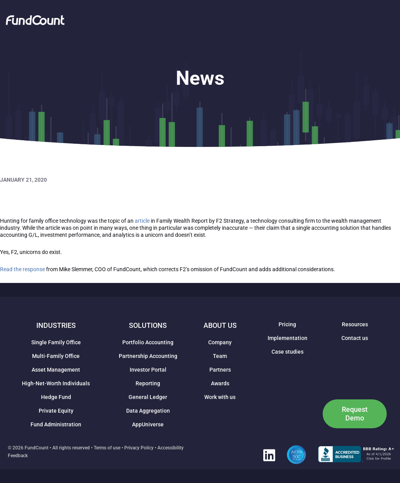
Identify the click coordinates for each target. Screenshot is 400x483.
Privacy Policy (139, 448)
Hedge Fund (56, 397)
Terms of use (107, 448)
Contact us (354, 338)
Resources (355, 324)
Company (220, 342)
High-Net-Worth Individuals (56, 383)
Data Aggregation (148, 411)
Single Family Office (56, 342)
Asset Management (56, 370)
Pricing (287, 324)
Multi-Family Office (56, 356)
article (142, 221)
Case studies (287, 352)
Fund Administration (55, 424)
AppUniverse (148, 424)
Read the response (22, 269)
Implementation (287, 338)
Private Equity (56, 411)
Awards (220, 383)
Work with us (220, 397)
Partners (220, 370)
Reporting (148, 383)
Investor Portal (148, 370)
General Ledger (148, 397)
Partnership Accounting (148, 356)
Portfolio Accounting (147, 342)
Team (220, 356)
